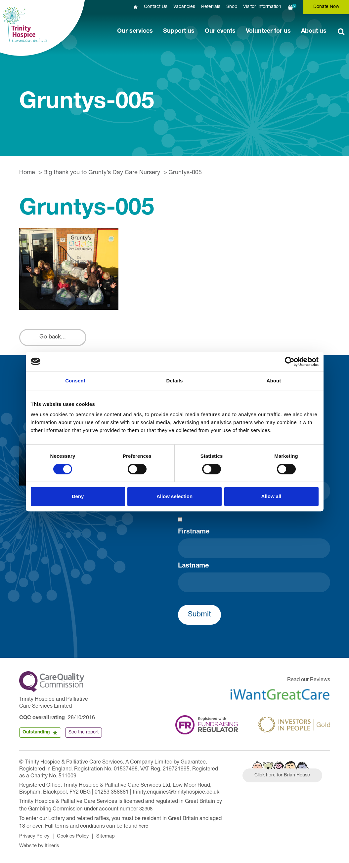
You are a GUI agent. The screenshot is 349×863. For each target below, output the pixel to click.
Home (27, 173)
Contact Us (155, 7)
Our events (220, 31)
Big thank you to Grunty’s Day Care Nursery (101, 173)
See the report (83, 735)
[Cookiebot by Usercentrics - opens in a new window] (290, 362)
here (144, 827)
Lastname (193, 569)
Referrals (210, 7)
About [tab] (274, 380)
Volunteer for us (268, 31)
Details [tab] (174, 380)
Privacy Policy (36, 837)
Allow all (271, 496)
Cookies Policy (78, 837)
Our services (135, 31)
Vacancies (184, 7)
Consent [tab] (75, 380)
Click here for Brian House (286, 779)
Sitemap (113, 837)
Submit (199, 617)
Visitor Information (262, 7)
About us (314, 31)
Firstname (193, 534)
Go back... (56, 338)
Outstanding (36, 735)
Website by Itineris (41, 845)
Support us (179, 31)
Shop (231, 7)
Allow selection (174, 496)
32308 (146, 811)
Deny (78, 496)
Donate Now (326, 7)
